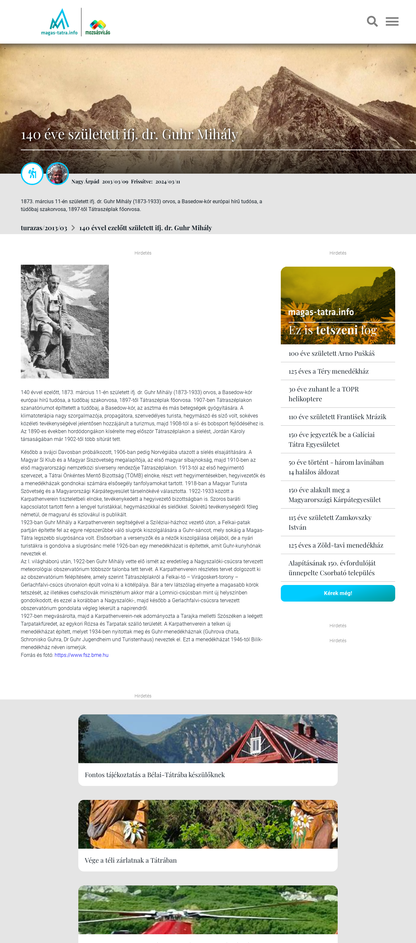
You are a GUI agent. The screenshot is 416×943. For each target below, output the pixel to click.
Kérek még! (338, 593)
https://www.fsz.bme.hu (82, 655)
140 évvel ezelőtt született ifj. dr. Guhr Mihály (145, 227)
